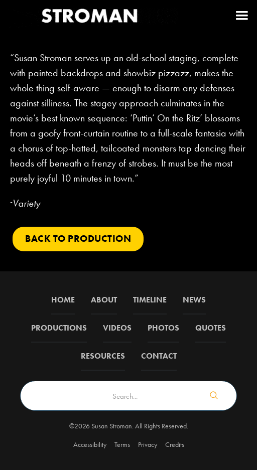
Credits (174, 444)
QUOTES (210, 328)
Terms (122, 444)
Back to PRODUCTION (78, 238)
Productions (59, 328)
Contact (159, 356)
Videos (117, 328)
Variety (26, 203)
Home (63, 299)
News (194, 299)
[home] (90, 15)
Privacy (147, 444)
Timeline (150, 299)
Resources (103, 356)
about (104, 299)
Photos (163, 328)
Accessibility (89, 444)
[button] (242, 15)
